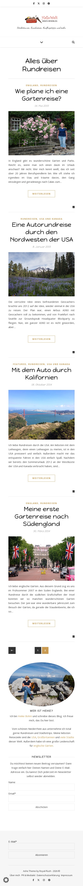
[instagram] (44, 3)
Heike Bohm (25, 716)
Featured (19, 364)
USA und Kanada (50, 218)
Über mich (15, 875)
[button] (6, 880)
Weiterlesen (41, 193)
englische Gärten (43, 745)
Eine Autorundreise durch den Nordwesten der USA (41, 232)
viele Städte (67, 737)
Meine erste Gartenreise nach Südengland (41, 516)
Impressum (66, 875)
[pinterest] (49, 3)
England (32, 85)
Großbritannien (46, 737)
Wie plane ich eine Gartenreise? (41, 94)
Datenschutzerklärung (48, 875)
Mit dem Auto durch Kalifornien (41, 373)
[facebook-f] (34, 3)
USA (33, 737)
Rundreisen (48, 85)
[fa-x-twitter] (39, 3)
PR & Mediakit (28, 875)
